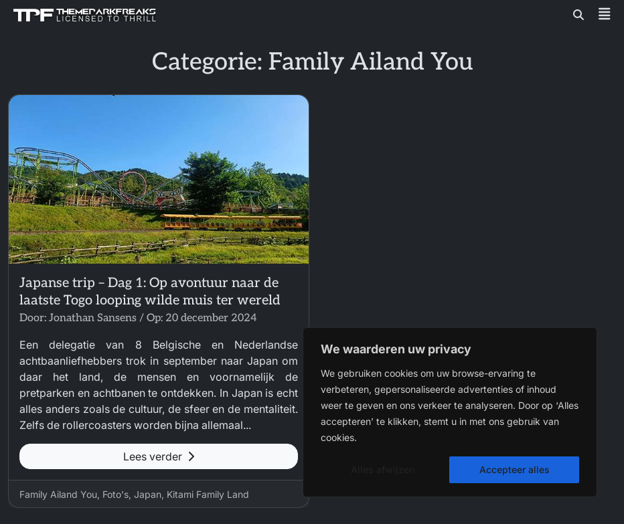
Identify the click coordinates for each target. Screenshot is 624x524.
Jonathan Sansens (93, 318)
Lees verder (158, 456)
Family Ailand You (58, 494)
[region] (450, 412)
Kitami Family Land (208, 494)
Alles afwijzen (382, 469)
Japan (147, 494)
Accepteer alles (514, 469)
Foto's (115, 494)
